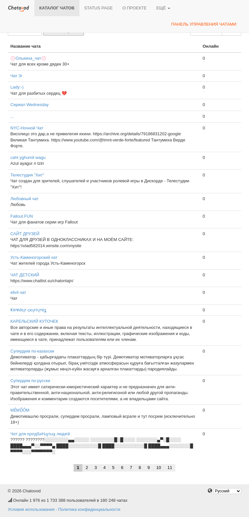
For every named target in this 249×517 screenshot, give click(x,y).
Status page (98, 8)
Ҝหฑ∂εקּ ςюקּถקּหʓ (28, 309)
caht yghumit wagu (27, 157)
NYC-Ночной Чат (26, 128)
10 (158, 467)
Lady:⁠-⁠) (16, 87)
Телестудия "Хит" (27, 175)
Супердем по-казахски (32, 351)
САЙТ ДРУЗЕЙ (25, 233)
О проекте (135, 8)
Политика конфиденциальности (89, 509)
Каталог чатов (57, 8)
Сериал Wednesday (29, 104)
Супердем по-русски (30, 380)
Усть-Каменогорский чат (33, 257)
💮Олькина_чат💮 (28, 58)
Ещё (163, 8)
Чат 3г (16, 75)
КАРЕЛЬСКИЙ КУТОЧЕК (34, 321)
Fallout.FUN (21, 216)
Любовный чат (24, 198)
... (12, 116)
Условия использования (31, 509)
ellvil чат (18, 292)
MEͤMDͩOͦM (20, 410)
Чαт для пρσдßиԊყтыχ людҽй (40, 433)
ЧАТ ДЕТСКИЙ (24, 274)
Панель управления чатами (203, 24)
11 (170, 467)
